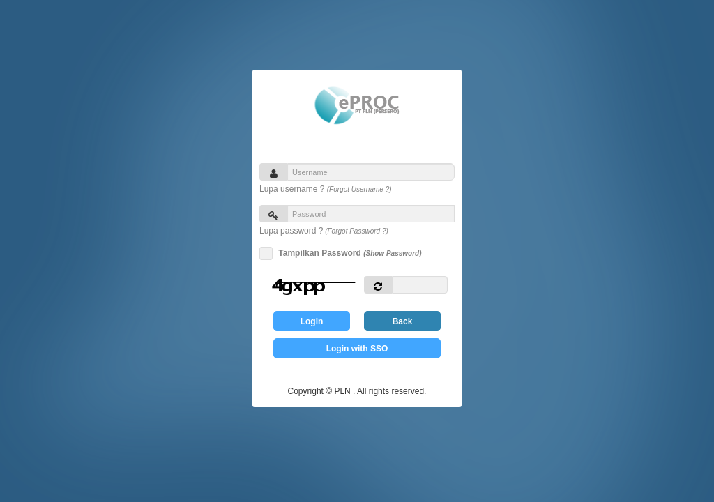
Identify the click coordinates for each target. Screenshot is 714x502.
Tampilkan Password (347, 253)
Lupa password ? (323, 231)
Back (403, 321)
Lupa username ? (325, 189)
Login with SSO (357, 348)
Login (312, 321)
